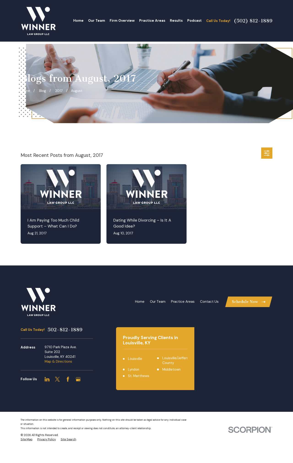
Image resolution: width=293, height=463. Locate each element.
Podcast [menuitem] (194, 20)
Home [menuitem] (78, 20)
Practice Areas (183, 301)
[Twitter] (57, 379)
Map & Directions (58, 361)
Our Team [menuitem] (96, 20)
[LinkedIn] (47, 379)
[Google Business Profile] (78, 379)
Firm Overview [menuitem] (122, 20)
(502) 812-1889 (253, 21)
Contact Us (209, 301)
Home (139, 301)
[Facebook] (67, 379)
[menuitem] (27, 455)
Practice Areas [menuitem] (152, 20)
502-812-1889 (64, 329)
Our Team (157, 301)
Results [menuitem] (176, 20)
